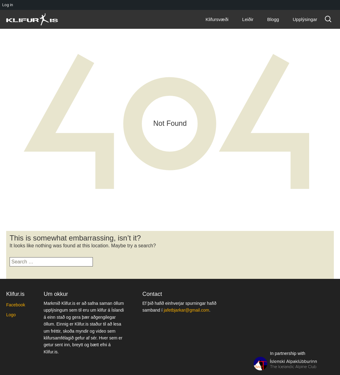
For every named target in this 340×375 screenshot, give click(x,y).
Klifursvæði (216, 19)
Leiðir (248, 19)
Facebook (15, 304)
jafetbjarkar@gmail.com (186, 310)
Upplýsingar (305, 19)
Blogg (273, 19)
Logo (11, 314)
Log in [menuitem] (7, 4)
